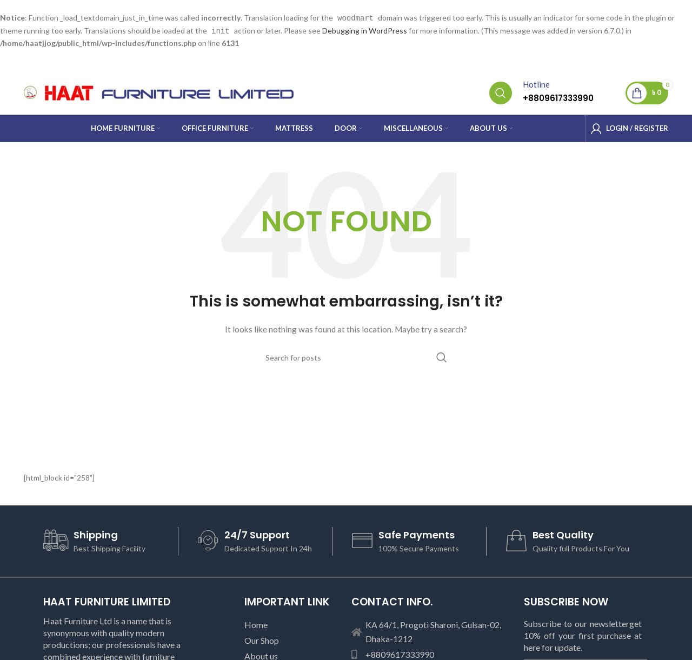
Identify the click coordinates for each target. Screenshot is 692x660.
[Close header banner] (678, 11)
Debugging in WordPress (364, 30)
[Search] (500, 92)
